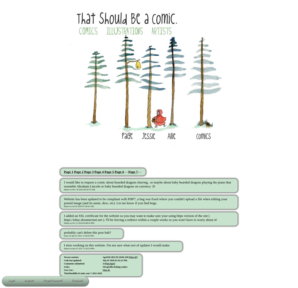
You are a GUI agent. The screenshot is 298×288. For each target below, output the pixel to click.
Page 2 (78, 172)
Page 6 (119, 172)
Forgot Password (52, 280)
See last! (110, 264)
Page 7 (133, 172)
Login (11, 280)
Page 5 (109, 172)
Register (28, 280)
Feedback (77, 280)
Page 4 (99, 172)
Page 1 (68, 172)
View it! (133, 257)
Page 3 (89, 172)
